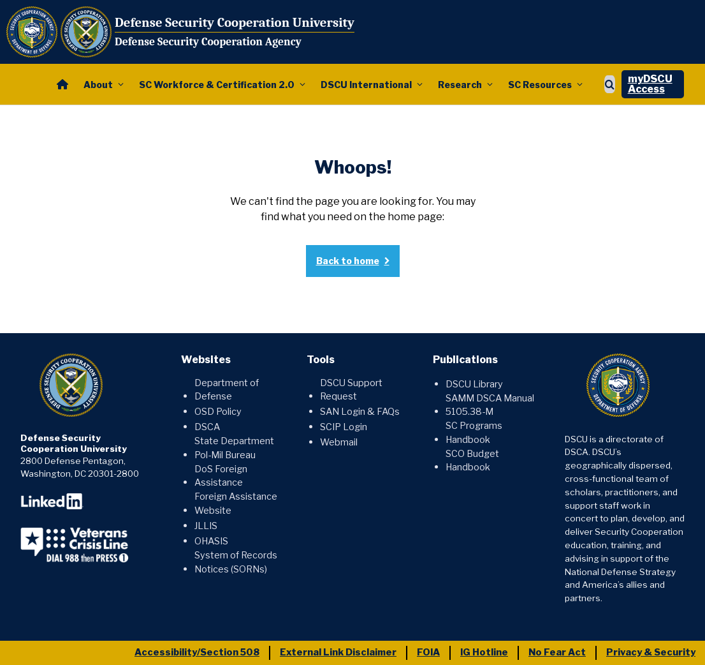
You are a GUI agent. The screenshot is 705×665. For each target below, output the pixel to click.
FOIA (428, 652)
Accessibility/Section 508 (196, 652)
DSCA (207, 427)
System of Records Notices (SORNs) (235, 562)
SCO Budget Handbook (472, 461)
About (98, 84)
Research (460, 84)
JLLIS (205, 526)
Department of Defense (226, 390)
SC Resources (540, 84)
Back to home (347, 260)
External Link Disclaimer (338, 652)
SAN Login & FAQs (360, 411)
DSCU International (366, 84)
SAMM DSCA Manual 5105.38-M (490, 405)
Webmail (339, 442)
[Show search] (609, 84)
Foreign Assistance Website (235, 503)
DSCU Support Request (351, 390)
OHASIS (211, 541)
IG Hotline (484, 652)
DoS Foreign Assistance (220, 476)
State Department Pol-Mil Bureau (234, 448)
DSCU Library (474, 384)
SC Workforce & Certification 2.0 (216, 84)
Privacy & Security (650, 652)
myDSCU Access (650, 84)
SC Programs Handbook (474, 432)
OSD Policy (218, 411)
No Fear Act (557, 652)
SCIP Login (343, 427)
